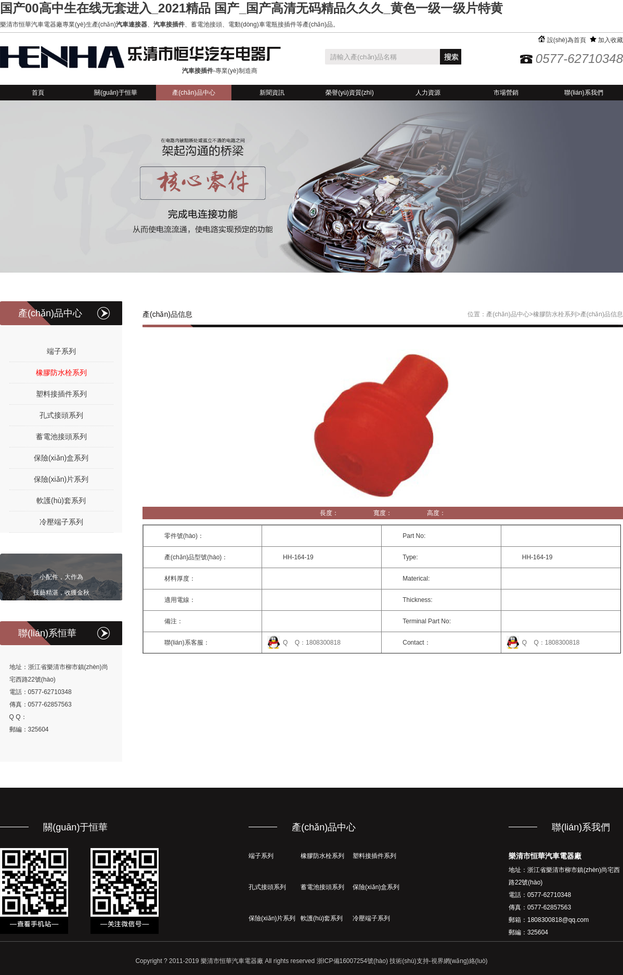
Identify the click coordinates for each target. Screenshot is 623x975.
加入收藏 (606, 40)
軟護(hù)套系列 (61, 500)
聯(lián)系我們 (583, 92)
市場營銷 (506, 92)
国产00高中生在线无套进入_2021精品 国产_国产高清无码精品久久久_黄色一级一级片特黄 (251, 8)
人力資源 (428, 92)
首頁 (38, 92)
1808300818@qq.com (558, 919)
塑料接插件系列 (61, 394)
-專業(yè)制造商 (219, 70)
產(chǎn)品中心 (193, 92)
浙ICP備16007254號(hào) (352, 961)
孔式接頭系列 (61, 415)
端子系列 (61, 351)
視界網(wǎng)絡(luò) (459, 961)
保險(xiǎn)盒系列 (61, 458)
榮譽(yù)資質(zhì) (350, 92)
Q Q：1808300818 (312, 642)
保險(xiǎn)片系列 (61, 479)
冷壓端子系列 (61, 522)
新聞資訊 (271, 92)
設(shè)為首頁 (562, 40)
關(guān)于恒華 (115, 92)
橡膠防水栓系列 (61, 372)
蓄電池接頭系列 (61, 436)
